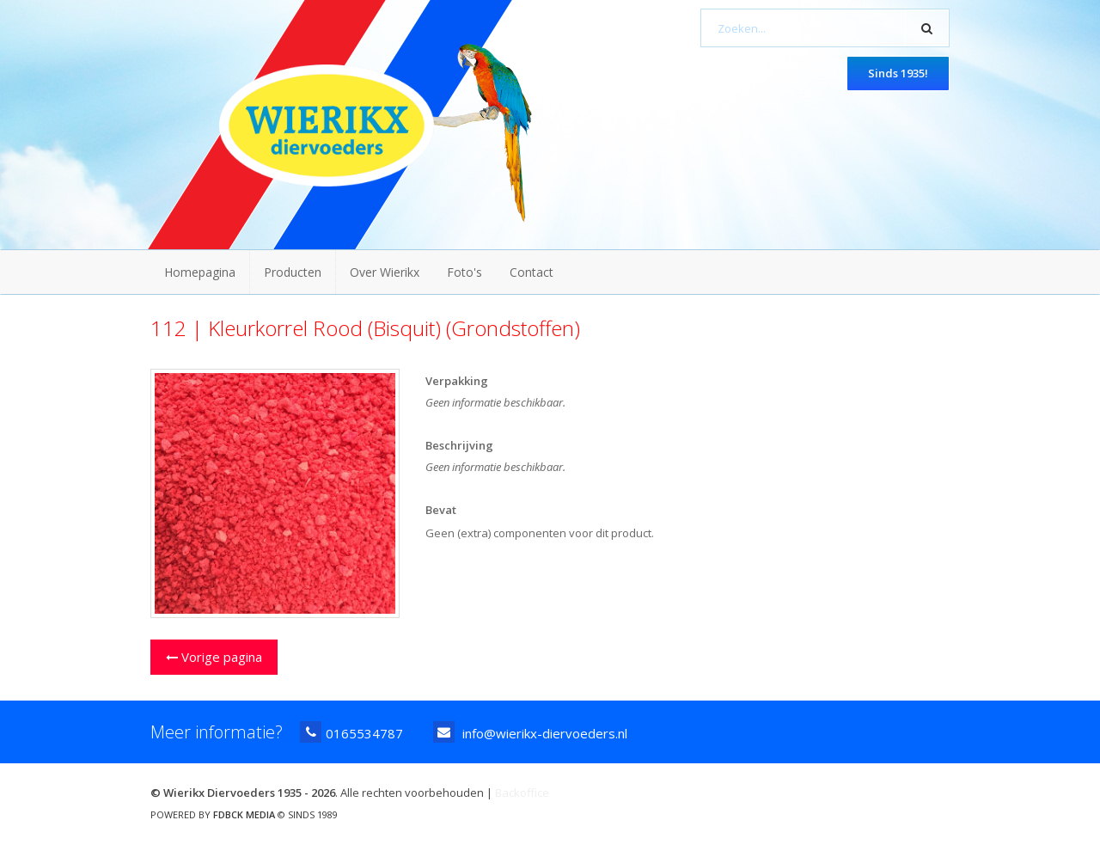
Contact (531, 272)
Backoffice (522, 792)
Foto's (464, 272)
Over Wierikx (384, 272)
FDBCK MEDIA (244, 814)
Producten (292, 272)
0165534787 (351, 732)
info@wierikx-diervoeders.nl (530, 732)
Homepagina (199, 272)
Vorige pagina (214, 656)
